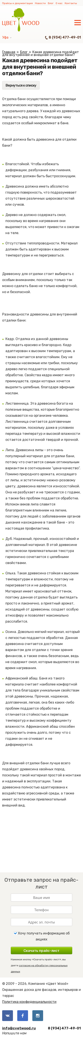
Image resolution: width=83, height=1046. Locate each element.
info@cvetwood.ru (19, 1028)
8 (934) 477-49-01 (65, 37)
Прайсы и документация (17, 3)
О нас (59, 3)
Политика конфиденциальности (29, 1002)
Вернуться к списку (21, 85)
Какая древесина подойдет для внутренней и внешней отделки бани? (40, 53)
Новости (40, 3)
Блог (50, 3)
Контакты (71, 3)
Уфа (5, 37)
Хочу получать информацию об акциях (42, 936)
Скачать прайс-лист (41, 951)
